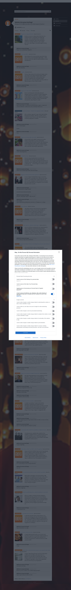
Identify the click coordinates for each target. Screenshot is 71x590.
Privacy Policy (43, 337)
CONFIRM (25, 332)
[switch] (52, 279)
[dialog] (35, 295)
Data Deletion (28, 337)
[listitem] (35, 276)
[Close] (59, 252)
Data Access (35, 337)
